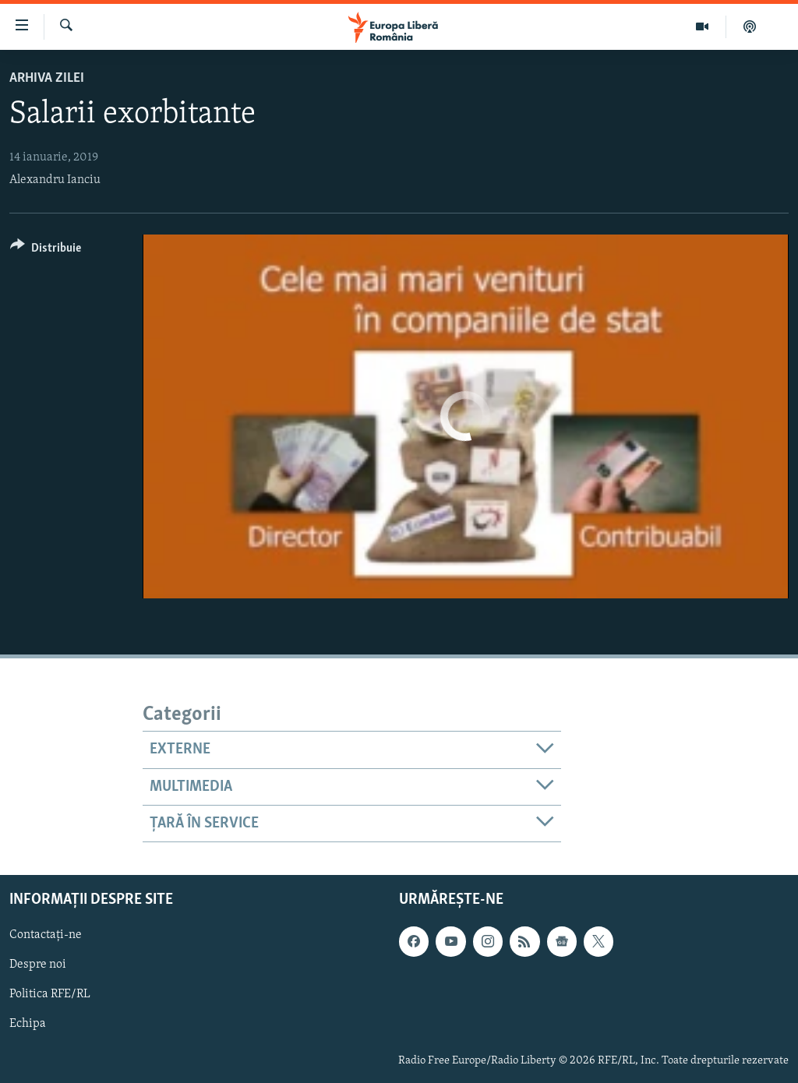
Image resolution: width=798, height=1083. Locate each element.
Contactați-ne (45, 936)
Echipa (27, 1024)
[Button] (45, 250)
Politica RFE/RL (49, 995)
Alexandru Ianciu (55, 180)
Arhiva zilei (46, 78)
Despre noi (37, 965)
